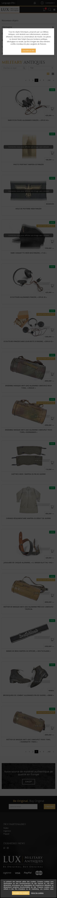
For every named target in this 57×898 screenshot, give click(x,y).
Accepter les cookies (20, 893)
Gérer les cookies (37, 893)
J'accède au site (28, 50)
